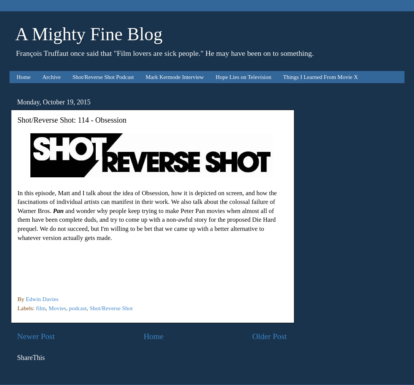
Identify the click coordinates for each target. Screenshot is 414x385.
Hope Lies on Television (244, 77)
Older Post (269, 336)
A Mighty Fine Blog (89, 34)
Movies (57, 308)
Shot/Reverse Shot (111, 308)
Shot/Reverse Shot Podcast (103, 77)
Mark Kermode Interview (174, 77)
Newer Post (36, 336)
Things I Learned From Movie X (320, 77)
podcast (78, 308)
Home (24, 77)
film (41, 308)
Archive (51, 77)
